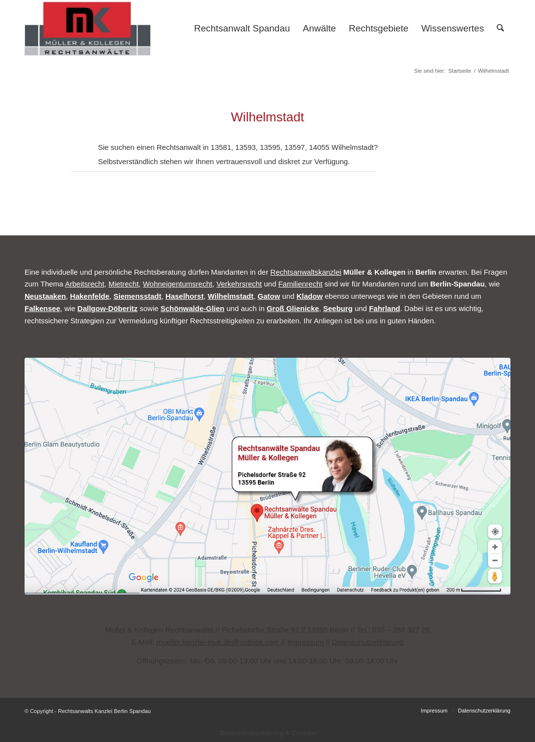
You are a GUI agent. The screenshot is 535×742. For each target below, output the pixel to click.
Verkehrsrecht (239, 284)
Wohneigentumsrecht (177, 284)
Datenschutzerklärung (367, 642)
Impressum (305, 642)
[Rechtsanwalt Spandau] (87, 28)
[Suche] (500, 28)
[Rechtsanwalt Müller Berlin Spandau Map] (267, 476)
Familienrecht (300, 284)
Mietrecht (124, 284)
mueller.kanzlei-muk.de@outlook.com (218, 642)
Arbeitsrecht (84, 284)
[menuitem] (242, 28)
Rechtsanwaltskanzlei (305, 272)
